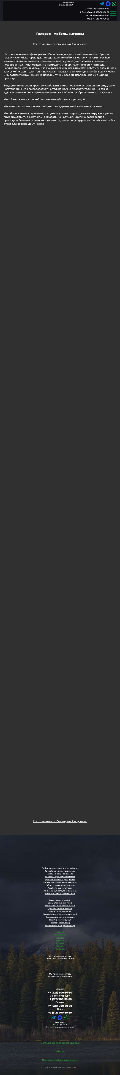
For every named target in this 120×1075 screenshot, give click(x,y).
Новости (60, 940)
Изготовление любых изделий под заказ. (60, 44)
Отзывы (60, 937)
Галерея (60, 943)
